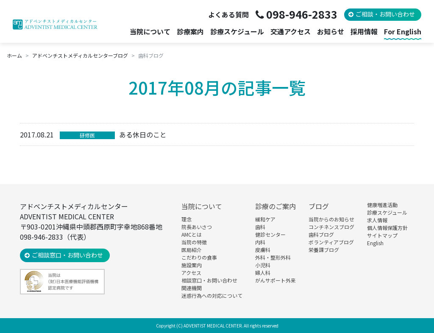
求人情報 (377, 220)
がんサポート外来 (275, 280)
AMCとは (191, 234)
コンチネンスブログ (331, 226)
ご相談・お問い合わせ (385, 14)
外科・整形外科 (273, 257)
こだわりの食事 (199, 257)
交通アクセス (290, 31)
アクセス (191, 272)
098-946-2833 (301, 14)
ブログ (319, 206)
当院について (201, 206)
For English (402, 31)
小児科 (262, 265)
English (375, 242)
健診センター (270, 234)
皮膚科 (262, 249)
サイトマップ (382, 235)
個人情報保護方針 (387, 227)
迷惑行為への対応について (211, 295)
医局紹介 (191, 249)
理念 (186, 219)
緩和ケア (265, 219)
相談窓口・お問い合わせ (209, 280)
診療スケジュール (237, 31)
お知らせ (330, 31)
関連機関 (191, 287)
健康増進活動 (382, 204)
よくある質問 (228, 14)
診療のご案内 (275, 206)
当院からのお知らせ (331, 219)
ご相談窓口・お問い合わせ (67, 255)
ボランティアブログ (331, 242)
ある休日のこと (143, 134)
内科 (260, 242)
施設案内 (191, 265)
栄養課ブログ (324, 249)
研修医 (87, 135)
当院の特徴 (194, 242)
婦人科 (262, 272)
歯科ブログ (321, 234)
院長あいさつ (196, 226)
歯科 (260, 226)
